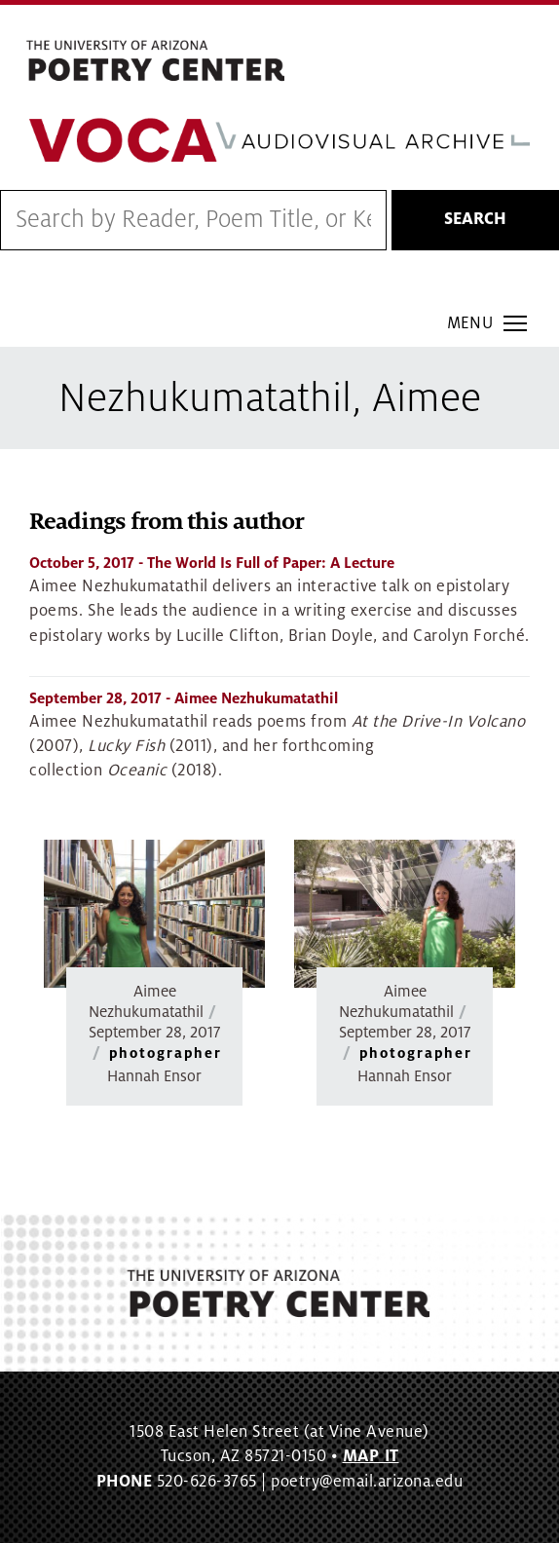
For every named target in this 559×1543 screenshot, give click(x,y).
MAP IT (371, 1456)
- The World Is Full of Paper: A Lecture (211, 563)
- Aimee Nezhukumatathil (183, 698)
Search (475, 219)
